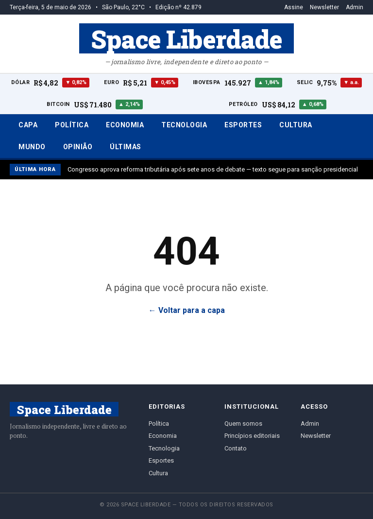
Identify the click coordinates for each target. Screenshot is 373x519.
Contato (235, 448)
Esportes (243, 125)
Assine (293, 7)
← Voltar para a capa (187, 310)
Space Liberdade (186, 38)
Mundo (32, 147)
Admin (354, 7)
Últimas (125, 147)
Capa (27, 125)
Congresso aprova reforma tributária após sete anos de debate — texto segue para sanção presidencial (213, 169)
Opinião (78, 147)
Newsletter (324, 7)
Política (71, 125)
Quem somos (243, 423)
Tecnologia (184, 125)
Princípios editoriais (252, 435)
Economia (125, 125)
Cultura (295, 125)
